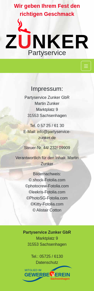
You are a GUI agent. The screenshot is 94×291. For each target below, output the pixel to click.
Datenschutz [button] (47, 262)
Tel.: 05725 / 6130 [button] (47, 256)
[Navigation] (86, 66)
